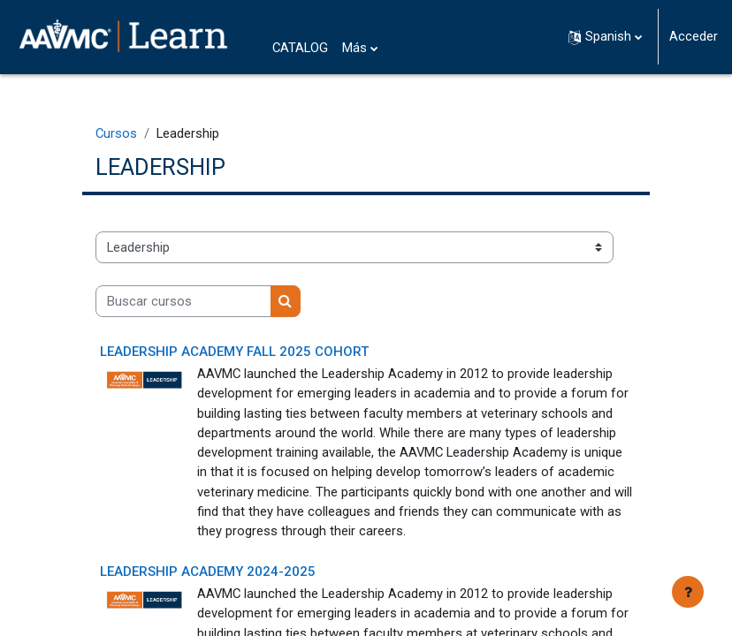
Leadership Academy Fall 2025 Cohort (234, 352)
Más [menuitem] (354, 48)
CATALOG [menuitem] (300, 48)
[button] (605, 36)
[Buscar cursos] (183, 301)
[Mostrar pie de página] (688, 592)
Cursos (116, 133)
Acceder (693, 36)
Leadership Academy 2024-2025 (208, 571)
